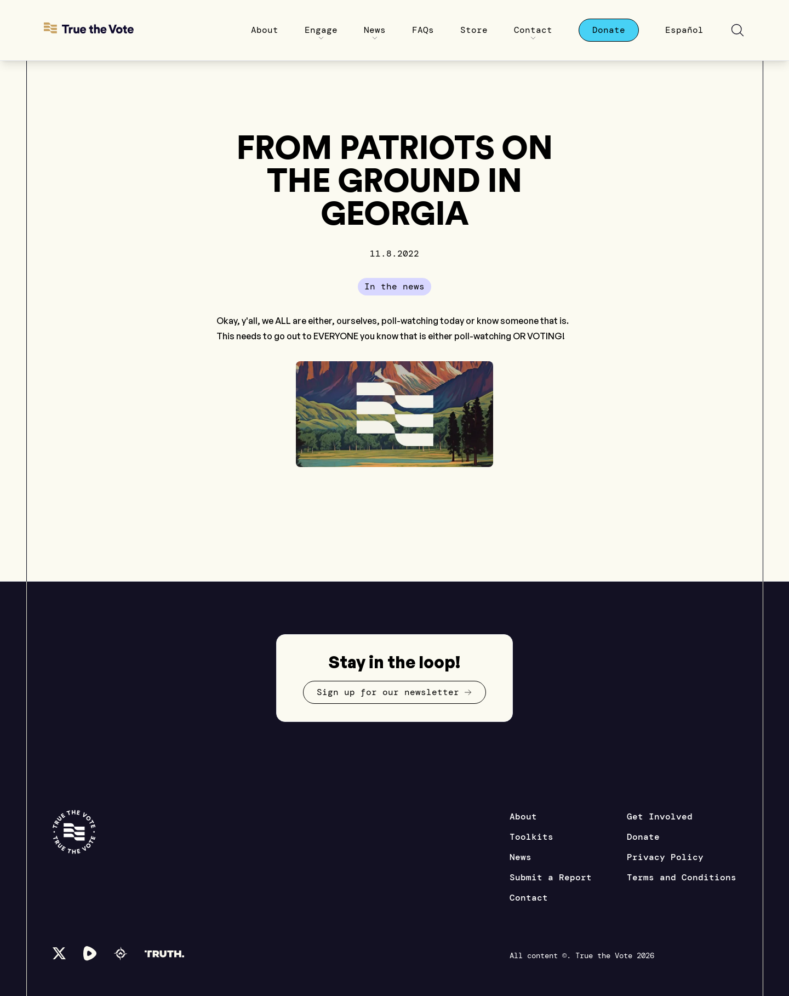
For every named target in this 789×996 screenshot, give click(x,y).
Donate (643, 837)
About (523, 816)
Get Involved (660, 816)
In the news (394, 286)
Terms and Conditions (681, 877)
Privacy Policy (665, 857)
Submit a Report (551, 877)
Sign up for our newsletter (394, 692)
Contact (529, 897)
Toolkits (531, 837)
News (520, 857)
